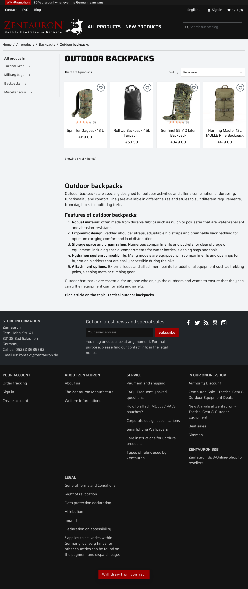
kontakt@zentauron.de (38, 355)
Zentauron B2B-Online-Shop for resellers (216, 460)
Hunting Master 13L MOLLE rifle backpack (225, 133)
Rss (207, 323)
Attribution (74, 511)
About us (72, 383)
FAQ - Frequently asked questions (147, 394)
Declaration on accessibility (88, 529)
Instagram (224, 323)
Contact (11, 9)
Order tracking (15, 383)
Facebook (189, 323)
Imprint (71, 520)
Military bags (14, 74)
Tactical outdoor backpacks (130, 295)
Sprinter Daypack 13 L (85, 130)
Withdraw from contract (124, 574)
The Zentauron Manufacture (89, 392)
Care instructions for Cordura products (151, 440)
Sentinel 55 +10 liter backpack (178, 133)
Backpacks (12, 83)
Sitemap (196, 435)
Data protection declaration (88, 503)
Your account (16, 375)
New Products (143, 26)
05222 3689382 (29, 349)
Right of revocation (81, 494)
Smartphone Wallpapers (147, 429)
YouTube (215, 323)
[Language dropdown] (194, 10)
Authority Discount (205, 383)
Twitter (198, 323)
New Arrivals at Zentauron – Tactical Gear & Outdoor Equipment (212, 411)
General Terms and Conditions (90, 485)
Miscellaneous (15, 92)
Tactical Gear (14, 65)
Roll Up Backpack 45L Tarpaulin (132, 133)
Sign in (8, 392)
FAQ (25, 9)
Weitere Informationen (84, 400)
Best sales (197, 426)
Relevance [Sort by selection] (213, 72)
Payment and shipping (146, 383)
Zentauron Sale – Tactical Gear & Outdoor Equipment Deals (216, 394)
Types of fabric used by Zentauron (146, 455)
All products (104, 26)
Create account (15, 400)
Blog (37, 9)
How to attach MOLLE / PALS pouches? (151, 409)
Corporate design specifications (153, 420)
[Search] (212, 27)
